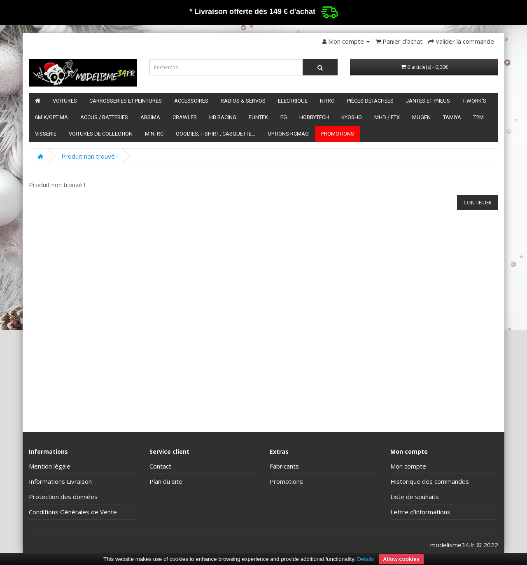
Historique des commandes (429, 481)
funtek (258, 117)
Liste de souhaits (414, 496)
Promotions (337, 134)
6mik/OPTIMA (51, 117)
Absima (150, 117)
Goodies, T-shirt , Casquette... (215, 134)
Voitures (65, 101)
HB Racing (222, 117)
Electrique (293, 101)
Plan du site (165, 481)
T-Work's (474, 101)
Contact (160, 466)
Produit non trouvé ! (89, 156)
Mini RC (154, 134)
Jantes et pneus (428, 101)
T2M (478, 117)
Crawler (185, 117)
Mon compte (408, 466)
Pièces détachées (370, 101)
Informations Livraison (60, 481)
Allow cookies (401, 559)
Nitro (327, 101)
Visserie (45, 134)
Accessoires (191, 101)
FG (283, 117)
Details (365, 559)
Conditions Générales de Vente (73, 512)
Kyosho (351, 117)
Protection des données (63, 496)
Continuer (478, 202)
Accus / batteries (104, 117)
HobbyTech (314, 117)
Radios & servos (243, 101)
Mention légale (49, 466)
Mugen (421, 117)
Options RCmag (288, 134)
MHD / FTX (387, 117)
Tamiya (452, 117)
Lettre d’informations (420, 512)
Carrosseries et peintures (125, 101)
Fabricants (284, 466)
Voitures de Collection (101, 134)
